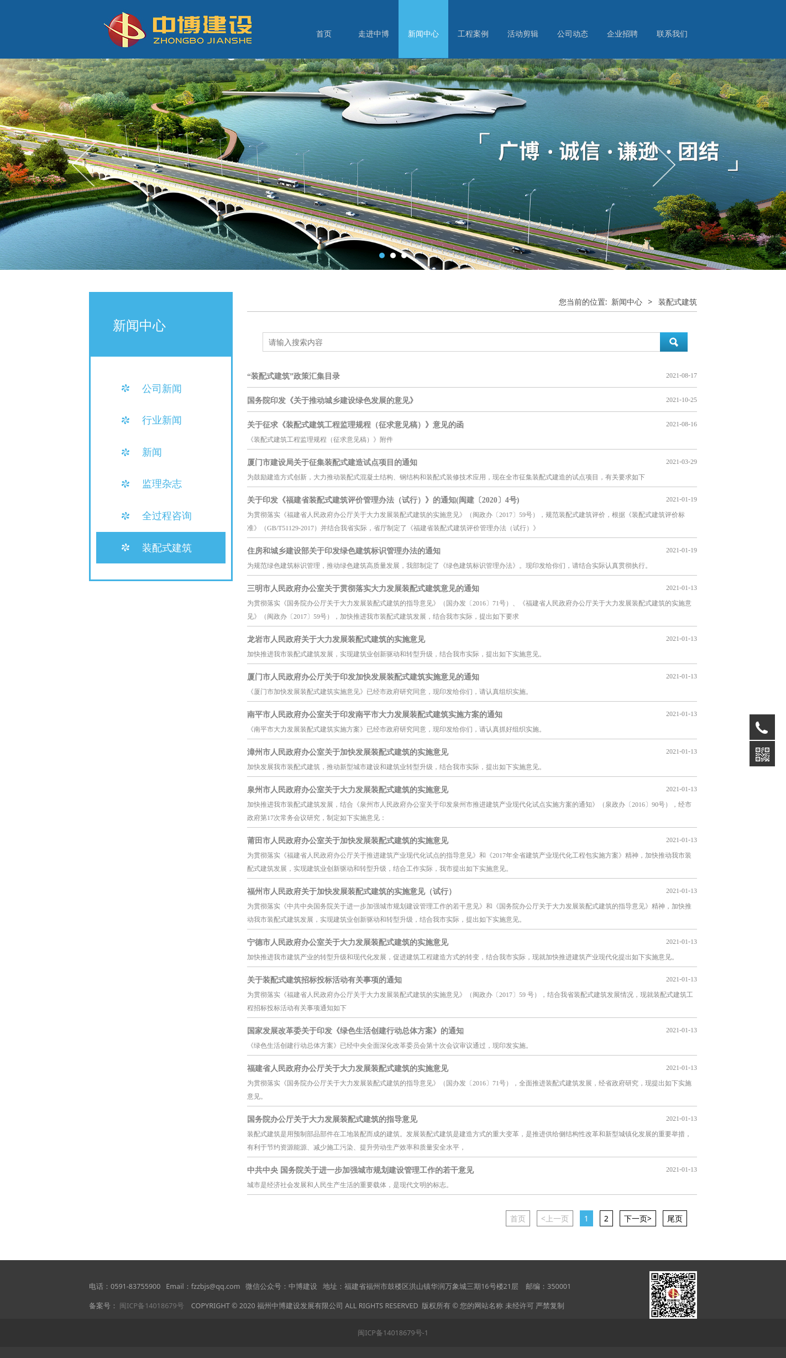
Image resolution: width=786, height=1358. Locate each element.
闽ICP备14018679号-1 (393, 1333)
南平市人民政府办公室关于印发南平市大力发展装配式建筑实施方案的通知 (374, 715)
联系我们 (672, 33)
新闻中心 (423, 33)
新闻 (152, 451)
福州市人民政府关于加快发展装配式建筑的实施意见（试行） (351, 891)
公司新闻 (162, 388)
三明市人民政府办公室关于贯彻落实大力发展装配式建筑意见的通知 (363, 588)
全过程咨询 (167, 515)
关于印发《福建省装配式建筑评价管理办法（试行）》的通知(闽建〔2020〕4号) (383, 500)
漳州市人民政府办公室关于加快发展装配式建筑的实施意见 (347, 752)
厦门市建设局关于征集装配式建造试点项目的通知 (332, 462)
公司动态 (572, 33)
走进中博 (373, 33)
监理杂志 (162, 483)
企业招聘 (622, 33)
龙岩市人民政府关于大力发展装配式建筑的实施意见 (336, 639)
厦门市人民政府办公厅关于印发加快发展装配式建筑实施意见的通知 (363, 677)
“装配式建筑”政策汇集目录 (293, 376)
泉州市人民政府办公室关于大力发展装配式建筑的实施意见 (347, 790)
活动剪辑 (522, 33)
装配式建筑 (167, 547)
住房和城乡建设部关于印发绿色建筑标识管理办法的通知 (344, 551)
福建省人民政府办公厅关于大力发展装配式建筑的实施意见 (347, 1068)
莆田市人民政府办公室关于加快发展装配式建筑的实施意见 (347, 841)
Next (663, 164)
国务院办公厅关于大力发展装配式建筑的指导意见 (332, 1119)
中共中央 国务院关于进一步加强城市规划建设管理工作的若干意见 (360, 1170)
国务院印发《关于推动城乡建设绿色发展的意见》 (332, 400)
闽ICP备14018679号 (151, 1305)
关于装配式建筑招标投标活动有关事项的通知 (324, 980)
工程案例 (473, 33)
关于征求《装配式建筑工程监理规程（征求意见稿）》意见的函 (355, 425)
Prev (84, 164)
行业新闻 (162, 419)
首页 (324, 33)
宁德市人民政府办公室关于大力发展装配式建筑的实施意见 (347, 942)
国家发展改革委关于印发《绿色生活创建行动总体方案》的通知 (355, 1031)
